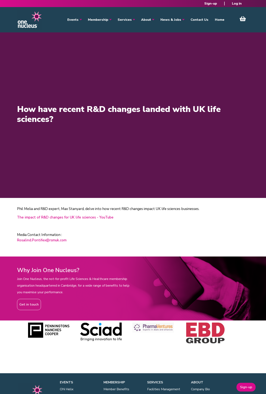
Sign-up (210, 3)
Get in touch (29, 304)
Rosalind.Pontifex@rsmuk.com (41, 240)
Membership (98, 19)
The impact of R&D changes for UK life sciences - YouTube (65, 217)
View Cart (243, 19)
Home (219, 19)
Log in (237, 3)
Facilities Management (163, 389)
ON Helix (66, 389)
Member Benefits (116, 389)
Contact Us (199, 19)
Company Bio (200, 389)
